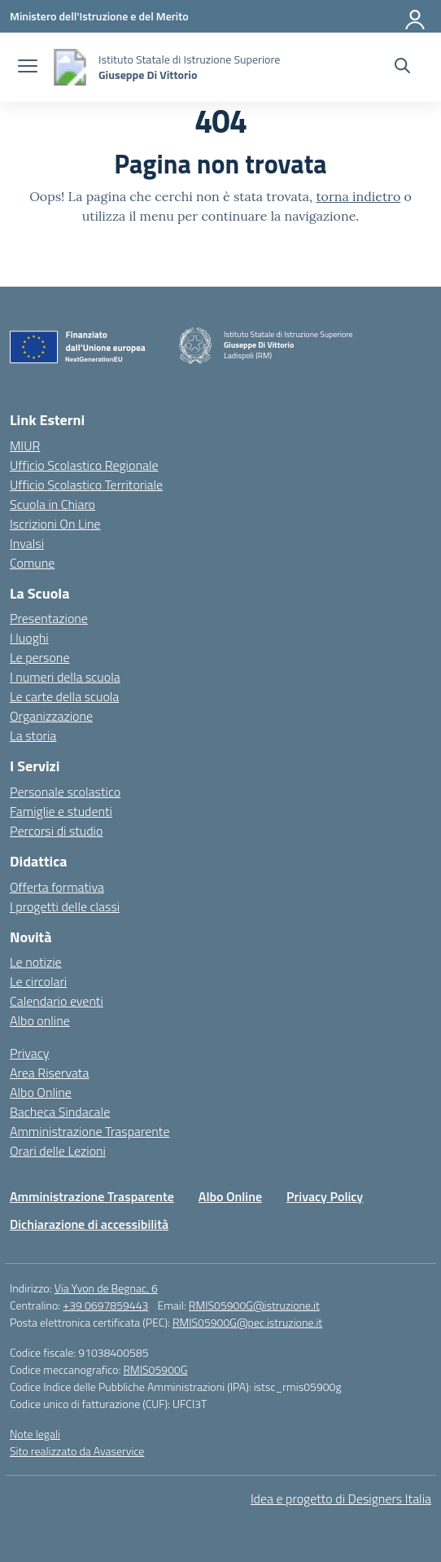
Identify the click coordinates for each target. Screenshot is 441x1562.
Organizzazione (51, 716)
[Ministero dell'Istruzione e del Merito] (99, 15)
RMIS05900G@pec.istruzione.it (247, 1322)
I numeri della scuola (65, 677)
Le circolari (38, 981)
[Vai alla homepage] (70, 67)
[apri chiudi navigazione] (27, 67)
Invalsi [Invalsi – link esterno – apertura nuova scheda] (27, 543)
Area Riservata (49, 1072)
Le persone (39, 657)
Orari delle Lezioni (58, 1151)
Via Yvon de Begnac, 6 (106, 1288)
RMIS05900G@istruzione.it (254, 1305)
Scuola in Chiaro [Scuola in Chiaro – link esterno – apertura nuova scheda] (52, 504)
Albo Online (41, 1092)
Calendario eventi (56, 1001)
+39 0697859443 (105, 1305)
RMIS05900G (155, 1369)
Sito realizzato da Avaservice (77, 1450)
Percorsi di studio (56, 830)
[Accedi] (415, 16)
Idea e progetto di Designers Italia (341, 1498)
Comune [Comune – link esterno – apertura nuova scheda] (32, 563)
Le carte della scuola (64, 696)
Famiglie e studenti (61, 811)
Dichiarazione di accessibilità (89, 1224)
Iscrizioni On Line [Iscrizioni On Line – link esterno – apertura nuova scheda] (55, 523)
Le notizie (36, 962)
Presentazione (49, 618)
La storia (33, 735)
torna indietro (358, 196)
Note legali (35, 1433)
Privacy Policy (324, 1196)
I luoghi (29, 637)
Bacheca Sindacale (60, 1111)
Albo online (40, 1020)
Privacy (29, 1053)
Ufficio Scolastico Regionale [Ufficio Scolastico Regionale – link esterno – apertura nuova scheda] (84, 465)
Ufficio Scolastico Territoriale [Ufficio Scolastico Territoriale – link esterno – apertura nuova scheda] (86, 484)
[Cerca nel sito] (402, 67)
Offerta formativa (57, 887)
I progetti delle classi (65, 906)
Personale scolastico (65, 791)
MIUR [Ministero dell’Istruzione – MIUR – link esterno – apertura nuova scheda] (25, 445)
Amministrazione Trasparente (89, 1131)
